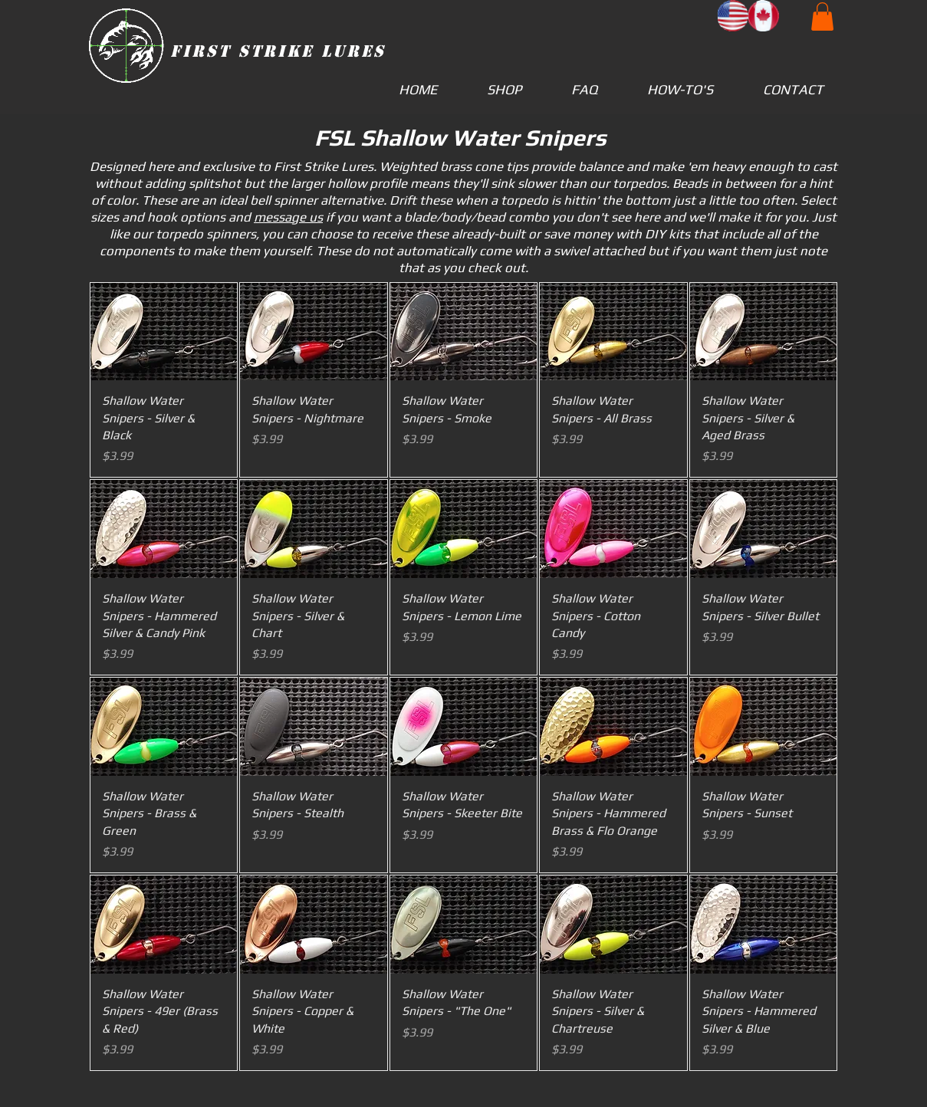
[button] (822, 16)
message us (288, 217)
